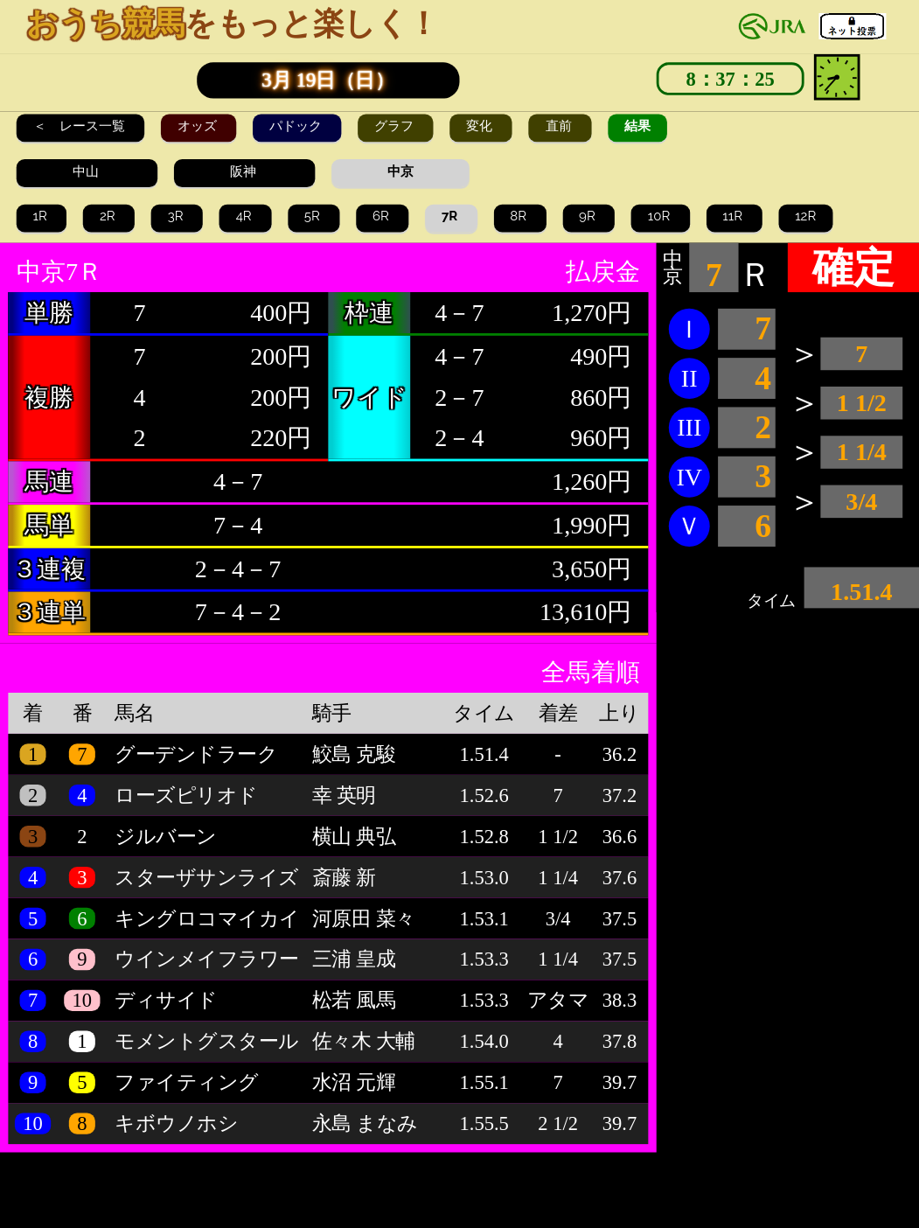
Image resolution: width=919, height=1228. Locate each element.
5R (314, 216)
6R (382, 216)
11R (733, 216)
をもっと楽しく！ (232, 23)
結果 (637, 126)
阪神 (245, 171)
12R (805, 216)
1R (42, 216)
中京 (400, 171)
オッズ (199, 126)
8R (520, 216)
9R (588, 216)
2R (109, 216)
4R (245, 216)
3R (177, 216)
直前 (560, 126)
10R (660, 216)
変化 (481, 126)
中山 (87, 171)
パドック (297, 126)
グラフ (395, 126)
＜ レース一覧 (81, 126)
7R (451, 216)
